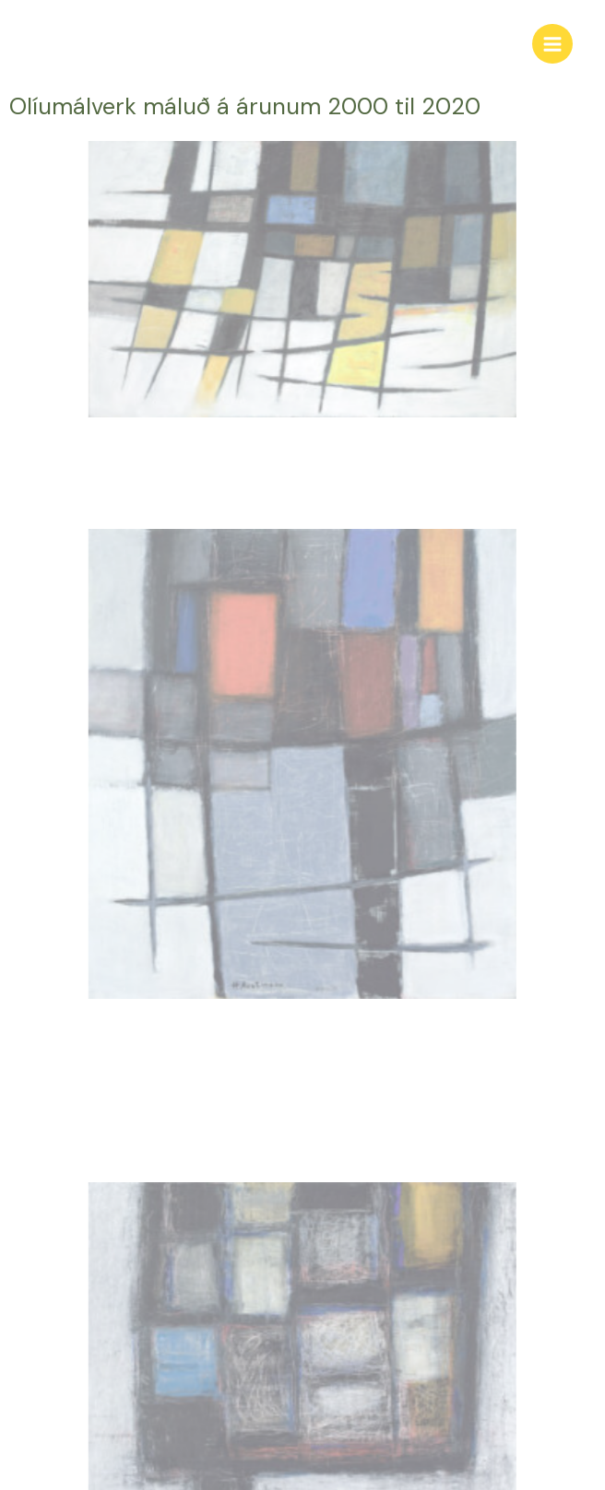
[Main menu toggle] (552, 44)
